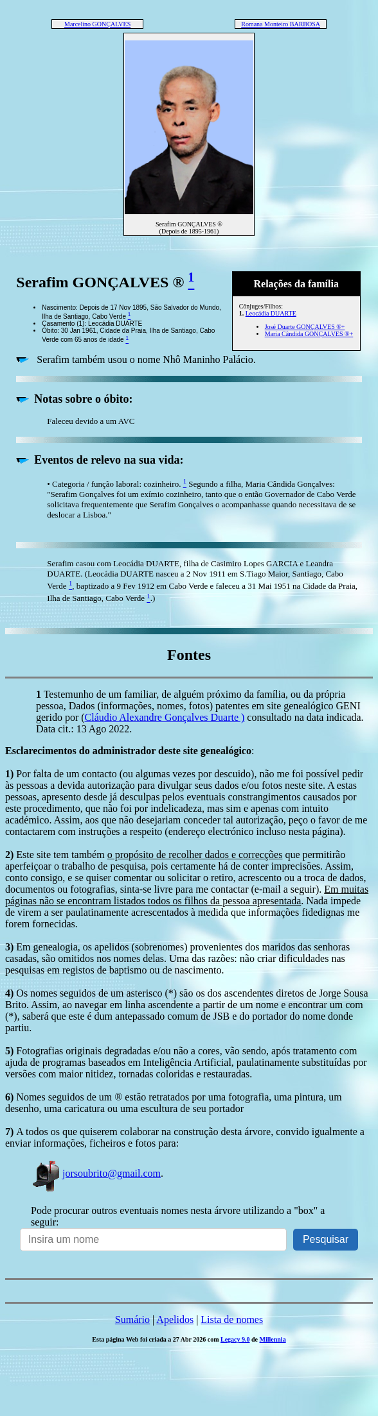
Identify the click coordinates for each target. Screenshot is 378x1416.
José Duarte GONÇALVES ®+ (305, 326)
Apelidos (175, 1319)
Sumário (132, 1319)
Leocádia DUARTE (271, 313)
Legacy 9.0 (235, 1339)
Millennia (273, 1339)
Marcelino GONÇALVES (97, 24)
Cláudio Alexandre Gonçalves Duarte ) (165, 717)
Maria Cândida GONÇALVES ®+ (309, 333)
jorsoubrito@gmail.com (96, 1173)
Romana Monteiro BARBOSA (280, 24)
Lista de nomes (232, 1319)
